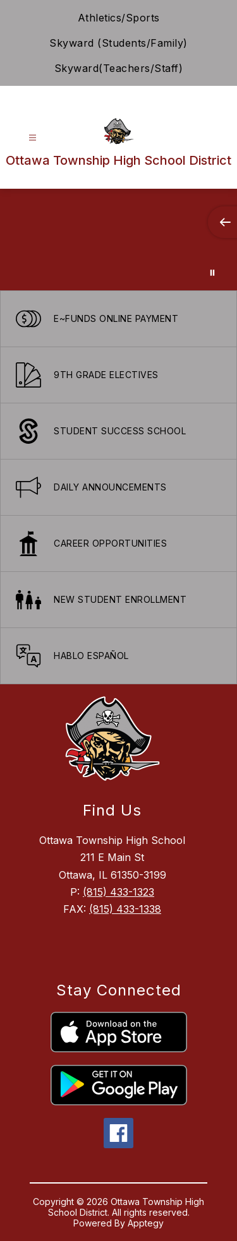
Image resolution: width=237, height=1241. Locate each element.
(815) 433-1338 (125, 909)
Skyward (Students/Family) (118, 43)
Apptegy (146, 1223)
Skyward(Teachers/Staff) (118, 68)
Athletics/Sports (119, 17)
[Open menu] (32, 138)
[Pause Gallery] (212, 273)
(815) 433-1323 (118, 892)
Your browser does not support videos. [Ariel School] (118, 239)
